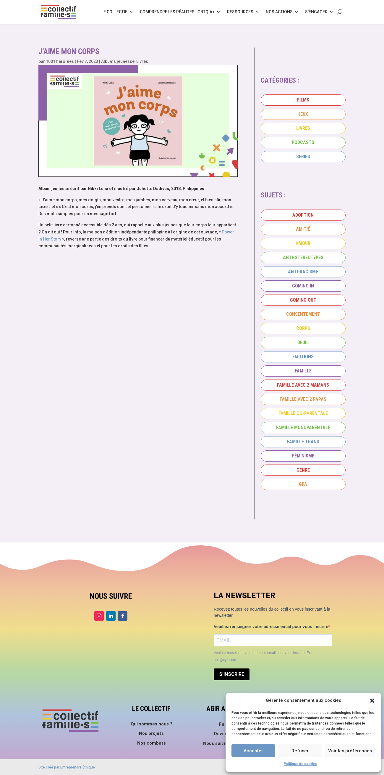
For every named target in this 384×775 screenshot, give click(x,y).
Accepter (253, 750)
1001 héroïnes (60, 61)
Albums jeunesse (118, 61)
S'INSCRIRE (231, 674)
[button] (372, 701)
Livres (142, 61)
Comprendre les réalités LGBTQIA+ (177, 11)
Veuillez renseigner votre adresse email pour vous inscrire (271, 626)
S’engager (316, 11)
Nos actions (279, 11)
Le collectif (114, 11)
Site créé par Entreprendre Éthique (66, 767)
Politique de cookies (300, 764)
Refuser (300, 750)
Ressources (240, 11)
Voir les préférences (350, 750)
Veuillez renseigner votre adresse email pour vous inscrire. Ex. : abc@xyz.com (264, 656)
